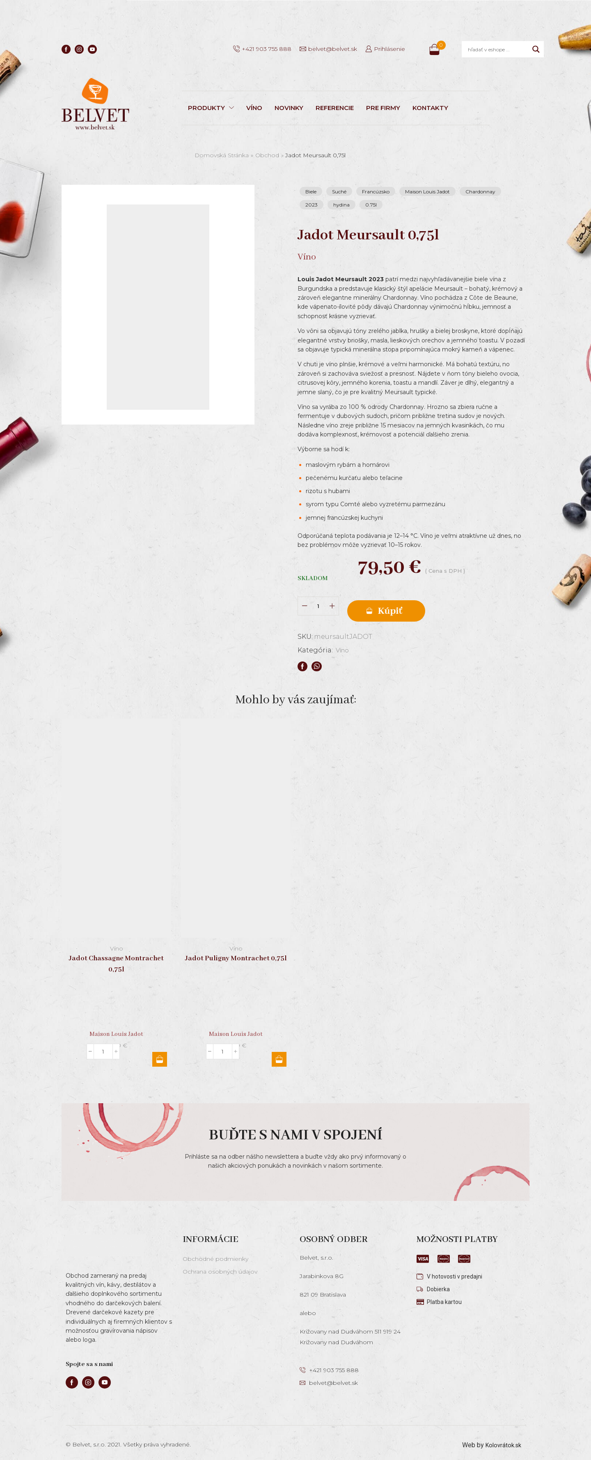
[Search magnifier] (536, 49)
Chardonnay (480, 191)
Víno (344, 644)
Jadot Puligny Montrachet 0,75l (236, 952)
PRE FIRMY (383, 108)
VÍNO (254, 108)
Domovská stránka (222, 155)
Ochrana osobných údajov (220, 1265)
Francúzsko (375, 191)
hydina (341, 205)
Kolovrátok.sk (501, 1439)
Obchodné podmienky (215, 1253)
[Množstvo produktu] (318, 603)
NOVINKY (289, 108)
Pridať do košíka (414, 603)
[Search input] (498, 49)
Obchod (267, 155)
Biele (310, 191)
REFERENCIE (335, 108)
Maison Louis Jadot (427, 191)
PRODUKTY (211, 108)
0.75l (371, 205)
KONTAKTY (430, 108)
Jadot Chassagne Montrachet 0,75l (116, 958)
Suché (339, 191)
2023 (311, 205)
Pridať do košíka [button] (159, 1053)
